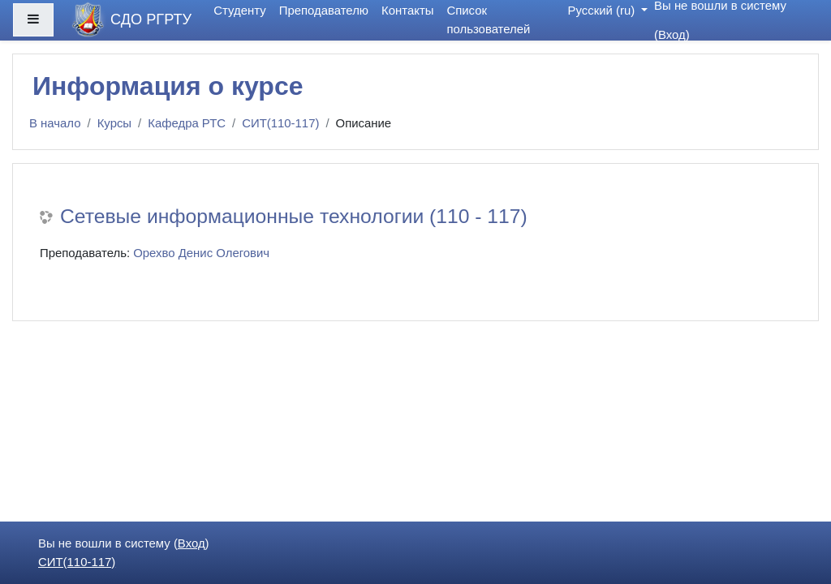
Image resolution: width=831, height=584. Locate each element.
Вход (672, 34)
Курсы (114, 123)
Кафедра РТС (187, 123)
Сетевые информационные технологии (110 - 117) (293, 216)
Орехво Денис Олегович (201, 253)
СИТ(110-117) (280, 123)
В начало (55, 123)
